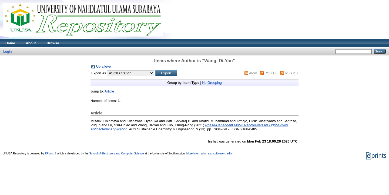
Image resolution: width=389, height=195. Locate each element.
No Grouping (212, 83)
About (31, 43)
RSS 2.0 (291, 73)
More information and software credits (209, 153)
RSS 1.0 (270, 73)
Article (109, 91)
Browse (53, 43)
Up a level (104, 66)
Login (7, 51)
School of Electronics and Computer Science (116, 153)
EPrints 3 (50, 153)
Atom (253, 73)
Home (10, 43)
